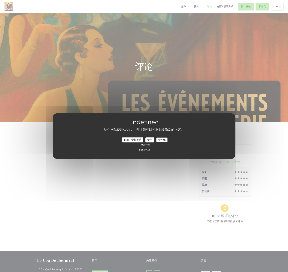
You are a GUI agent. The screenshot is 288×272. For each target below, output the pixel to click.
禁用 (149, 139)
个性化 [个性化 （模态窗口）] (161, 139)
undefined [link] (144, 150)
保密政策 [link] (145, 145)
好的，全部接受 (132, 139)
